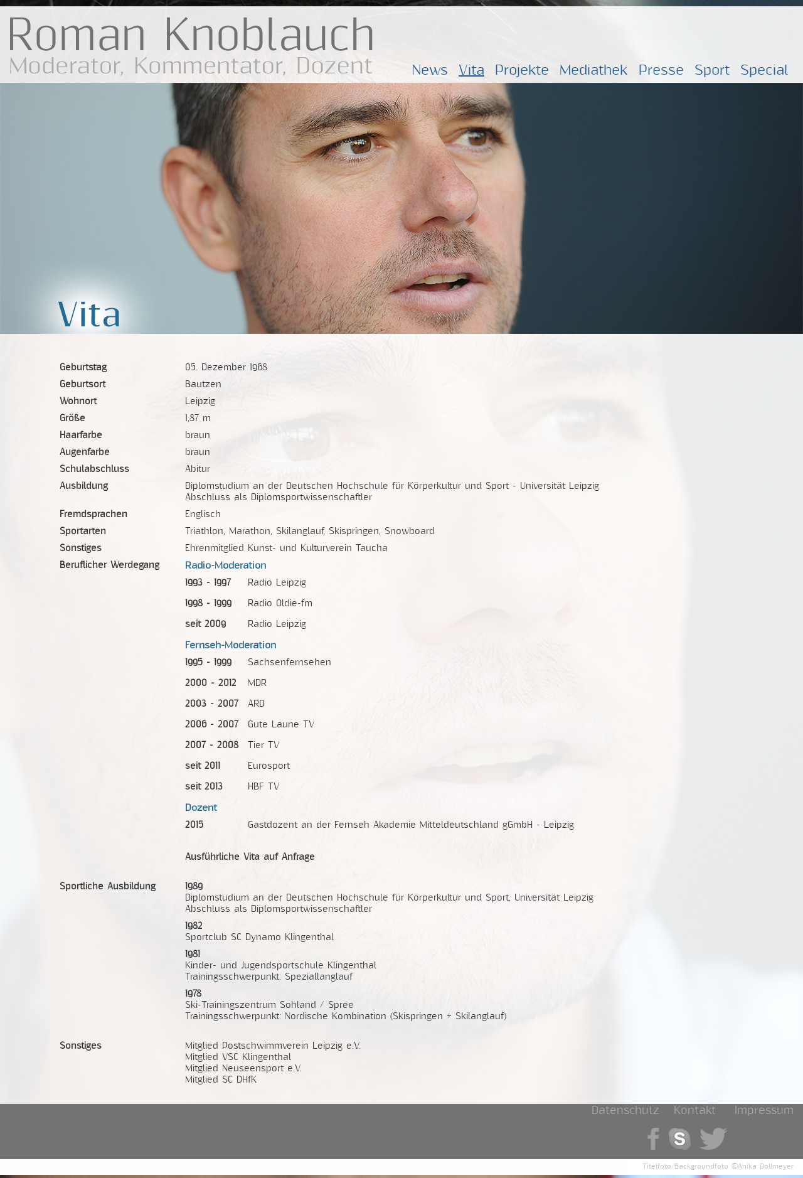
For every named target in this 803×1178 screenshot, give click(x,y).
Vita (471, 70)
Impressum (764, 1110)
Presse (661, 70)
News (430, 70)
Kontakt (695, 1110)
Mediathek (594, 70)
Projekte (522, 70)
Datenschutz (625, 1110)
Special (764, 70)
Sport (712, 70)
